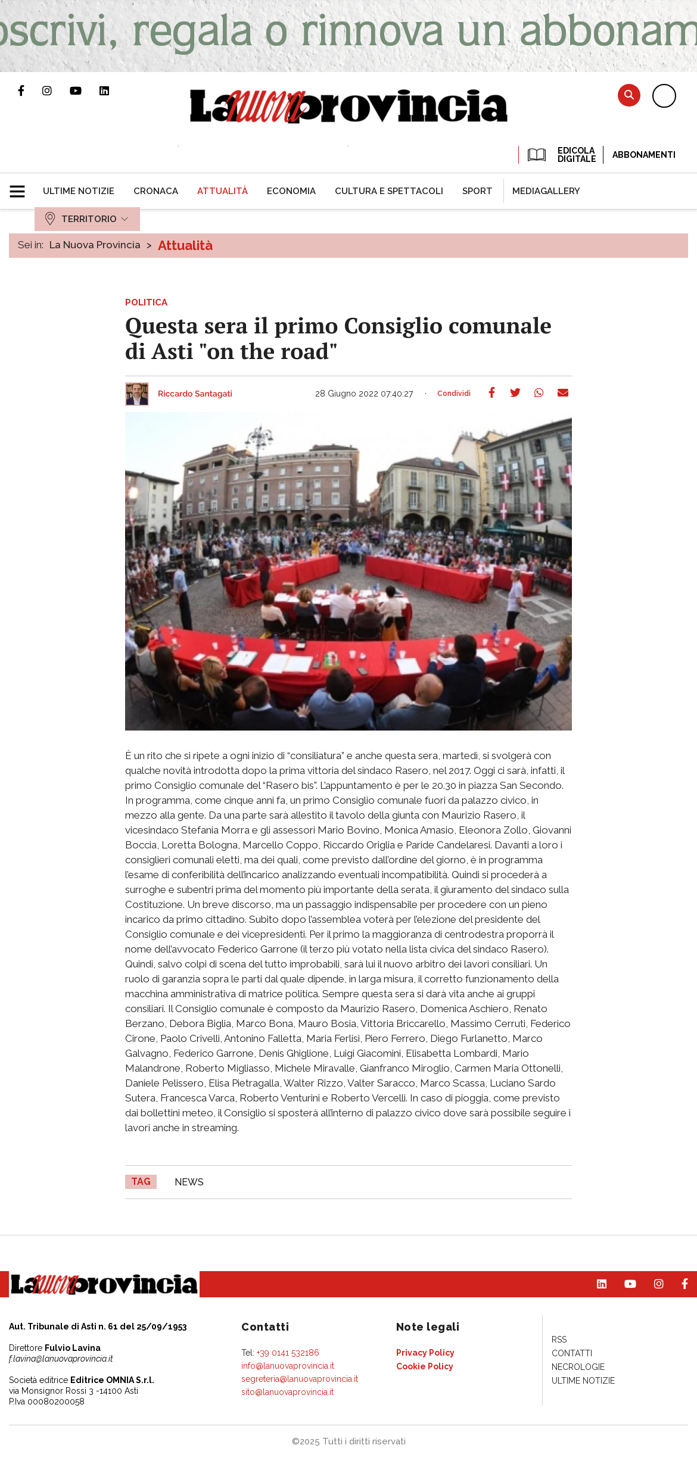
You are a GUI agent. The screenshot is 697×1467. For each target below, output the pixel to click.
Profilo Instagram (56, 90)
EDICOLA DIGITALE (561, 155)
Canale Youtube (84, 90)
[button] (22, 186)
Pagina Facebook (30, 90)
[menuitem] (79, 191)
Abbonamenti (644, 155)
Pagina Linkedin (113, 90)
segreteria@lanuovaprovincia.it (299, 1379)
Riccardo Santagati (195, 394)
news (189, 1182)
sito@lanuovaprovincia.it (287, 1392)
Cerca (629, 95)
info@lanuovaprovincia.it (287, 1366)
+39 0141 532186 (288, 1352)
